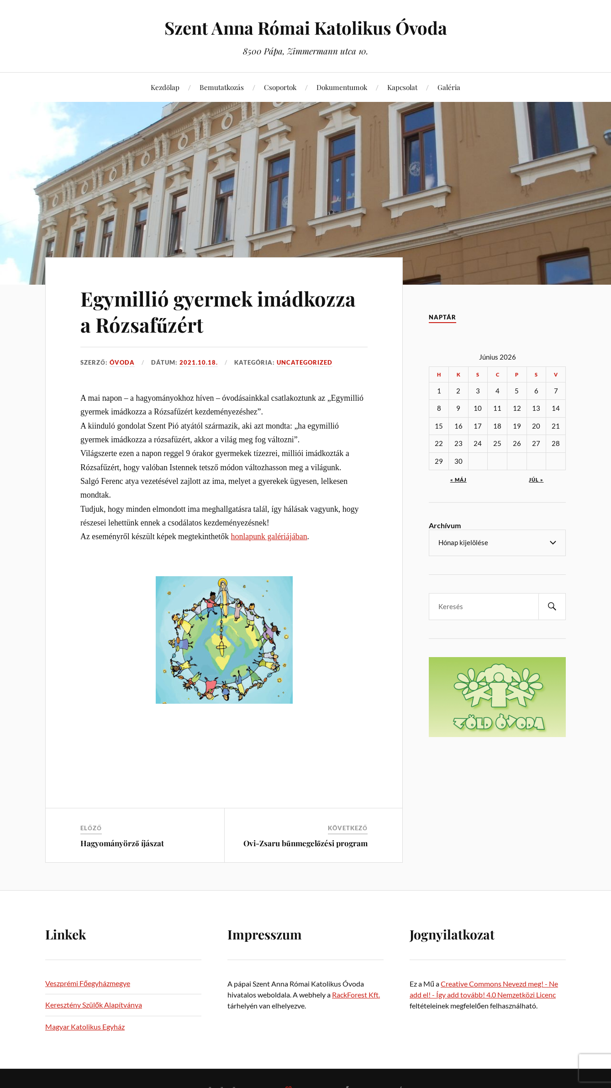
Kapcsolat (402, 87)
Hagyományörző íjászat (122, 843)
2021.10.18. (198, 362)
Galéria (448, 87)
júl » (536, 480)
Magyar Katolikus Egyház (85, 1026)
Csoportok (280, 87)
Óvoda (122, 362)
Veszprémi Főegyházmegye (87, 983)
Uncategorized (304, 362)
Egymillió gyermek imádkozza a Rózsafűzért (219, 311)
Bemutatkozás (222, 87)
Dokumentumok (341, 87)
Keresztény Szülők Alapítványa (93, 1004)
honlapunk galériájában (269, 536)
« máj (458, 480)
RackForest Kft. (356, 994)
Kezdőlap (165, 87)
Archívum (445, 525)
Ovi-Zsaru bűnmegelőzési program (305, 843)
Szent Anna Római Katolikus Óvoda (305, 27)
